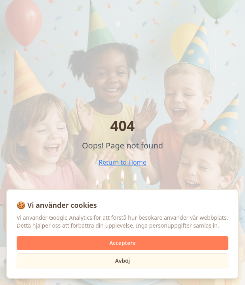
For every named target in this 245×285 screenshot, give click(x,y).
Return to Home (122, 162)
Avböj (122, 260)
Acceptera (122, 243)
